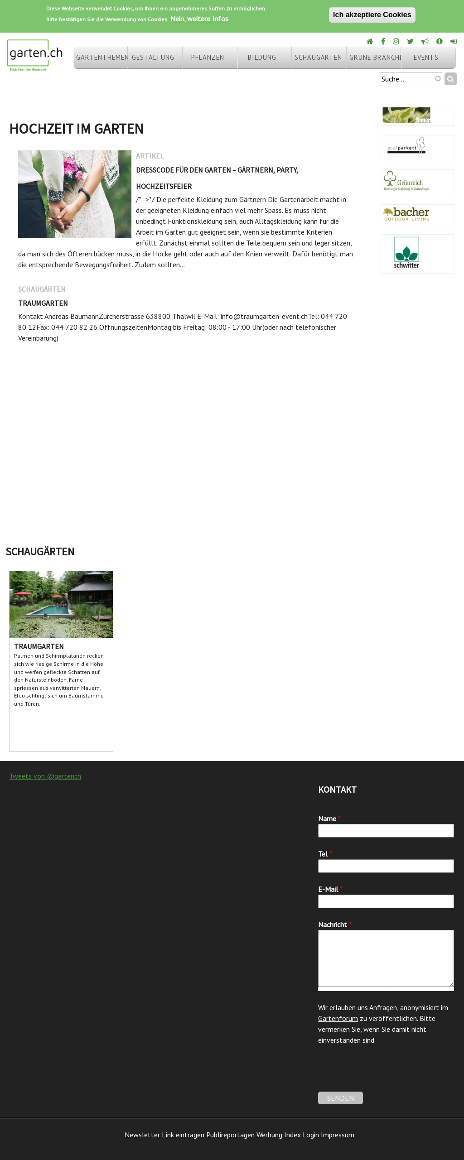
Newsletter (142, 1134)
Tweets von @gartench (45, 775)
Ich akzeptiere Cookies (372, 15)
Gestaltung (153, 57)
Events (426, 57)
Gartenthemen (102, 57)
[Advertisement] (231, 469)
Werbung (269, 1134)
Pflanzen (207, 57)
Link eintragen (183, 1134)
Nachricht (335, 924)
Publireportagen (230, 1134)
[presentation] (387, 1074)
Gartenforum (338, 1018)
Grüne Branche (375, 57)
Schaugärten (318, 57)
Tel (325, 853)
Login (311, 1134)
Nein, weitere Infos (199, 18)
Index (292, 1134)
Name (329, 818)
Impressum (337, 1134)
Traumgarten (43, 303)
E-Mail (330, 889)
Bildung (262, 57)
